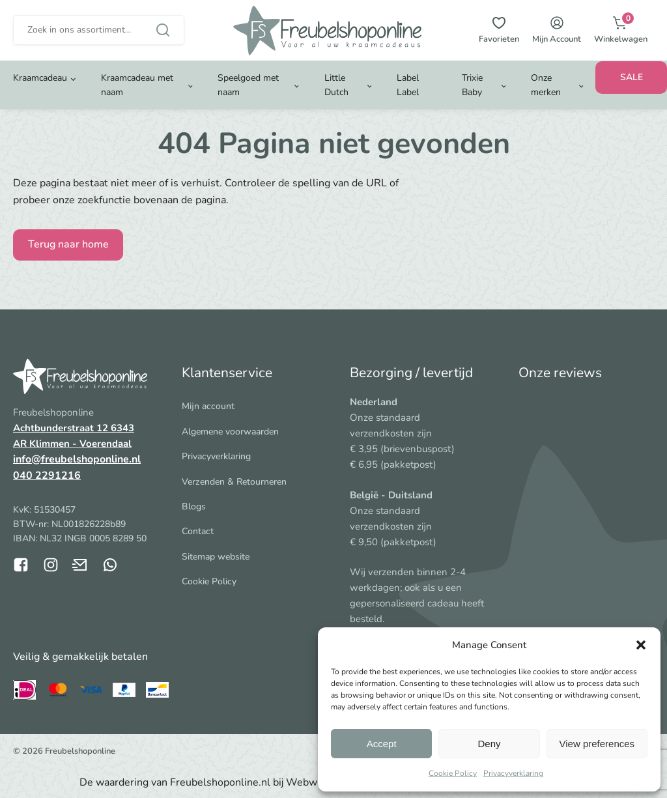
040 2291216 (47, 475)
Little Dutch (336, 94)
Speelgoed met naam (248, 94)
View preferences (597, 743)
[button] (640, 644)
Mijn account (208, 406)
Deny (488, 743)
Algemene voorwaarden (230, 431)
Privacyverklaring (513, 773)
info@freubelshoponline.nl (77, 459)
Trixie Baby (472, 94)
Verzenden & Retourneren (234, 482)
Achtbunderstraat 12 (62, 428)
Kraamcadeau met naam (137, 94)
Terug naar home (68, 244)
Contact (198, 531)
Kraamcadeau (40, 87)
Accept (382, 743)
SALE (631, 87)
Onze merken (546, 94)
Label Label (408, 94)
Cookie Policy (453, 773)
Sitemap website (215, 556)
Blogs (194, 506)
